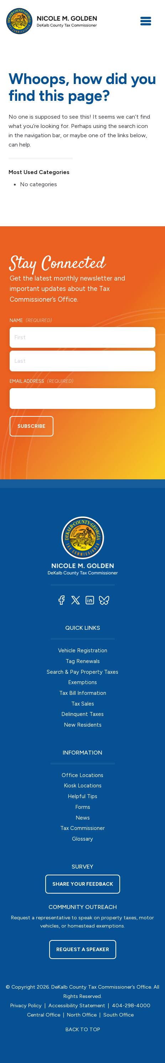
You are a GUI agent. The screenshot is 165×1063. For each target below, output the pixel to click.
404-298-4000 (131, 1005)
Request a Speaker (82, 949)
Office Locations (82, 775)
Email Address (41, 381)
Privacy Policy (26, 1005)
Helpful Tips (82, 796)
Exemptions (82, 682)
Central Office (43, 1015)
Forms (82, 807)
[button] (61, 600)
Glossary (82, 839)
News (83, 818)
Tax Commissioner (82, 828)
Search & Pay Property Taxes (82, 672)
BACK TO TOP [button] (83, 1029)
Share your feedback (82, 884)
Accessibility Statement (76, 1005)
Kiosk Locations (83, 785)
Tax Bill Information (82, 693)
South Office (118, 1015)
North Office (82, 1015)
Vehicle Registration (82, 650)
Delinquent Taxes (82, 714)
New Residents (83, 725)
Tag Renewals (83, 661)
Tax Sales (82, 704)
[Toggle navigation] (146, 21)
